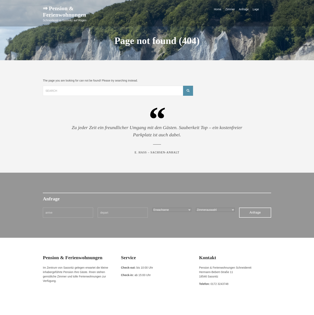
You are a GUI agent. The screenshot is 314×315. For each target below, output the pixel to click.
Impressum (49, 309)
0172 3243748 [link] (219, 283)
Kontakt (88, 309)
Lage (256, 9)
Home (217, 9)
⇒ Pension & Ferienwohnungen (64, 11)
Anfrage (244, 9)
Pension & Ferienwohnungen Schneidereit (248, 309)
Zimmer (230, 9)
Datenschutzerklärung (69, 309)
